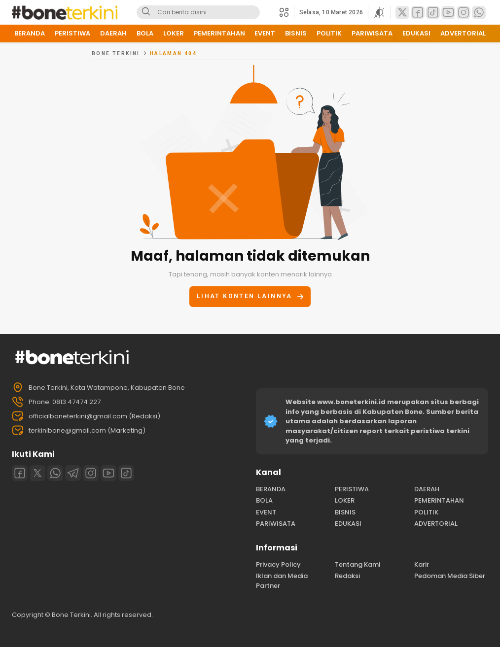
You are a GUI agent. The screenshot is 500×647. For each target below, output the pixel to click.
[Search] (146, 12)
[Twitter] (37, 473)
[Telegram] (73, 473)
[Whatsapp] (55, 473)
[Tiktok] (126, 473)
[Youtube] (108, 473)
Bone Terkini (116, 53)
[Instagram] (91, 473)
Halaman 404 (173, 53)
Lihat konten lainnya (250, 296)
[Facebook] (20, 473)
